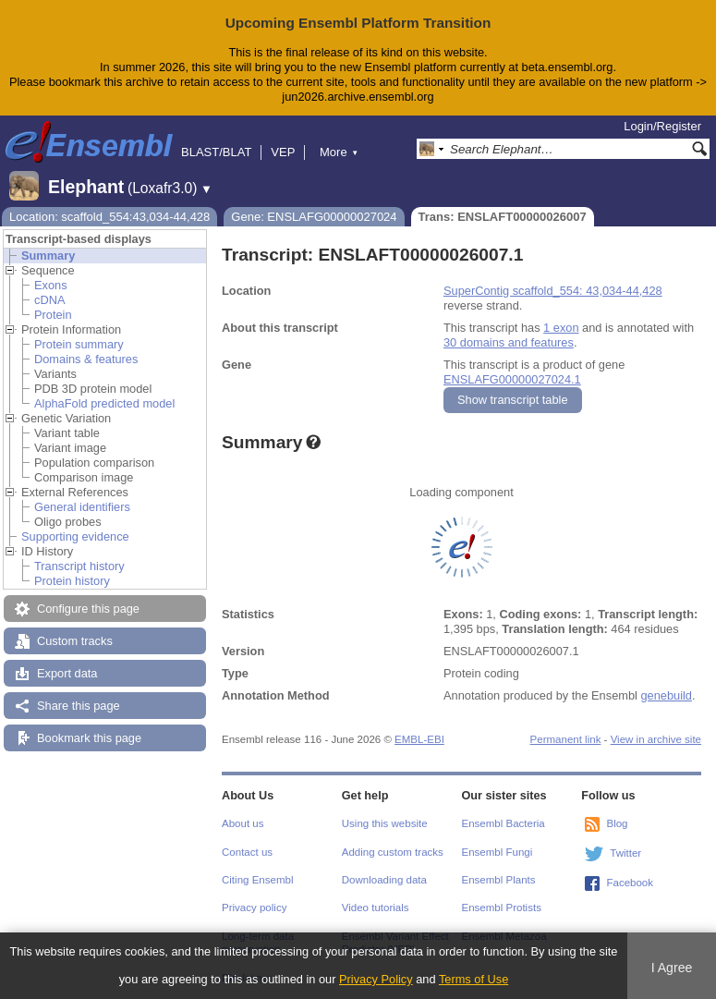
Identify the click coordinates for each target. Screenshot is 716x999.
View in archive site (656, 739)
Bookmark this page (89, 738)
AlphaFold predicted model (104, 403)
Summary (48, 255)
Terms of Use (473, 979)
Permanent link (565, 739)
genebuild (666, 695)
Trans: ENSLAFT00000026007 (503, 217)
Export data (67, 673)
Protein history (72, 581)
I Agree (672, 967)
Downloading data (384, 879)
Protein (53, 315)
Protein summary (79, 344)
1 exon (560, 328)
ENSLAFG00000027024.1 (512, 379)
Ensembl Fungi (497, 852)
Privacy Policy (376, 979)
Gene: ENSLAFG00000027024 (313, 217)
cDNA (49, 300)
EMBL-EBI (419, 739)
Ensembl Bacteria (503, 823)
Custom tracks (75, 641)
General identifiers (82, 507)
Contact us (247, 852)
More (339, 152)
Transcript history (79, 566)
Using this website (385, 823)
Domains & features (86, 359)
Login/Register (662, 126)
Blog (616, 823)
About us (242, 823)
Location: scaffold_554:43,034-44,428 (109, 217)
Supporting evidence (75, 536)
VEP (283, 152)
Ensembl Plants (499, 879)
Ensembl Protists (501, 907)
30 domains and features (508, 342)
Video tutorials (375, 907)
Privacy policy (254, 907)
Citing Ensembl (257, 879)
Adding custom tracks (392, 852)
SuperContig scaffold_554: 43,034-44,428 (552, 291)
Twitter (625, 853)
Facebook (629, 882)
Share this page (78, 706)
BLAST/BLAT (216, 152)
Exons (50, 285)
